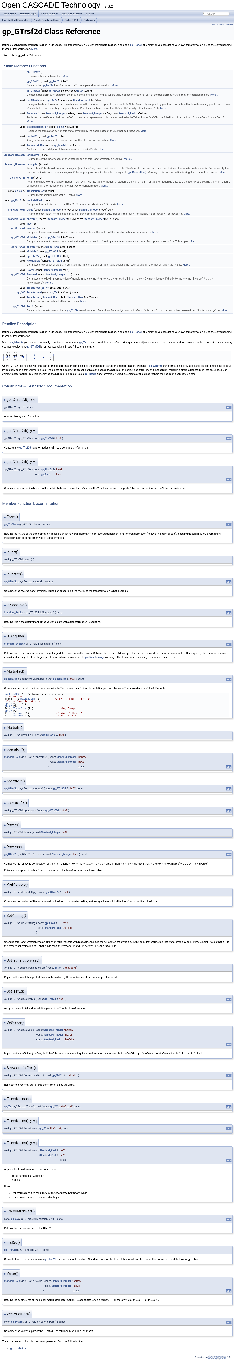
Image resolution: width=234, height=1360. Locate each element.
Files (90, 13)
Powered (32, 274)
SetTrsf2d (32, 136)
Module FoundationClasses (47, 20)
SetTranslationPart (37, 126)
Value (30, 209)
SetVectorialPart (36, 145)
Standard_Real (81, 100)
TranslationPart (36, 191)
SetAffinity (33, 100)
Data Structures (72, 13)
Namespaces (49, 13)
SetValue (32, 113)
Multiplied (32, 237)
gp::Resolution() (137, 172)
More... (35, 48)
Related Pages (28, 13)
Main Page (10, 13)
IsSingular (32, 164)
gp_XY (80, 90)
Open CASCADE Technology (15, 20)
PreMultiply (33, 260)
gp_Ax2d (52, 100)
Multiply (31, 251)
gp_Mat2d (54, 90)
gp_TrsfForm (17, 177)
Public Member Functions (222, 25)
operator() (32, 219)
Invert (30, 223)
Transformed (34, 292)
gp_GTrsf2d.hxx (19, 1348)
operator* (32, 246)
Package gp (89, 20)
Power (30, 270)
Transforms (33, 287)
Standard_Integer (55, 113)
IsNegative (33, 154)
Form (30, 177)
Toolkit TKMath (72, 20)
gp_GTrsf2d (33, 72)
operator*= (33, 256)
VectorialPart (34, 200)
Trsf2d (30, 306)
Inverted (31, 228)
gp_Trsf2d (136, 44)
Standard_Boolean (14, 154)
